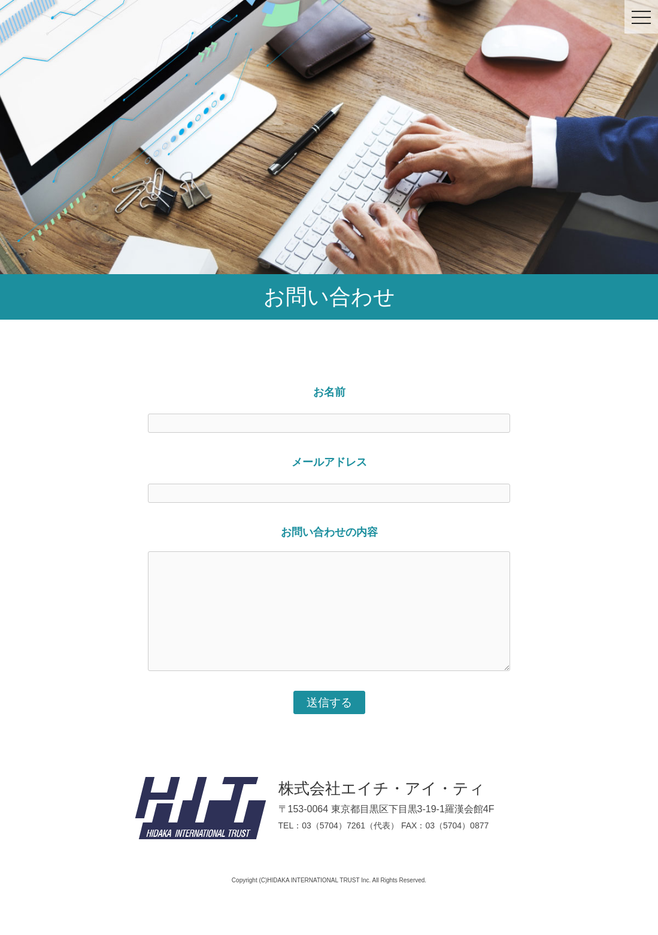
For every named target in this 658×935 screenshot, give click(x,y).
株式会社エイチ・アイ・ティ (381, 788)
